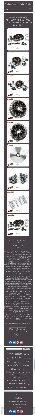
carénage (24, 387)
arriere (10, 365)
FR (20, 407)
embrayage (21, 369)
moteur (26, 354)
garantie (28, 372)
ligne (14, 380)
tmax (10, 353)
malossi (17, 364)
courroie (20, 372)
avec (18, 375)
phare (16, 387)
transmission (27, 358)
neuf (14, 372)
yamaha (17, 357)
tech (8, 361)
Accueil (18, 395)
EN (17, 407)
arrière (22, 380)
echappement (17, 362)
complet (18, 354)
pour (26, 361)
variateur (12, 383)
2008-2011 (20, 377)
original (8, 358)
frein (26, 377)
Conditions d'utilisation (18, 404)
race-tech (26, 365)
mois (28, 380)
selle (27, 369)
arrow (9, 380)
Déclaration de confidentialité (18, 401)
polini (28, 384)
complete (12, 377)
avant (21, 383)
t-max (12, 368)
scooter (13, 374)
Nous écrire (18, 398)
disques (23, 375)
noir (10, 386)
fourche (8, 372)
